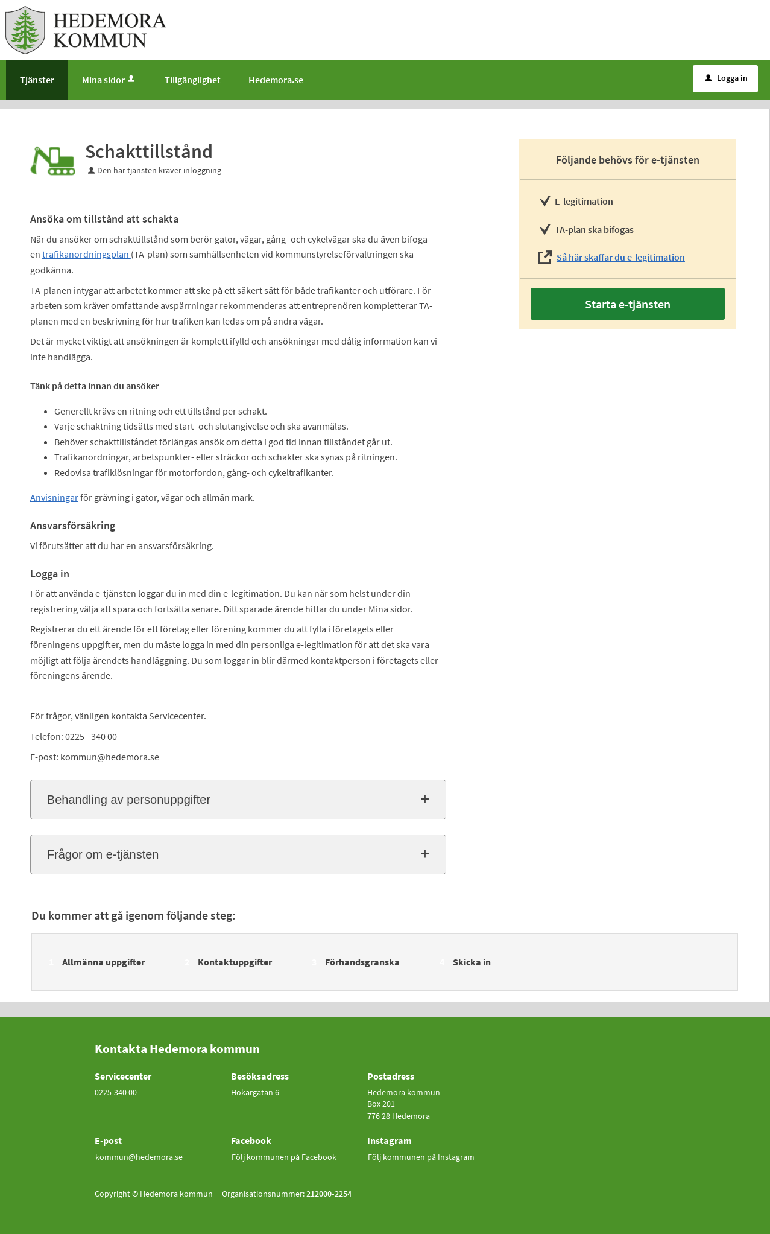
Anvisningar (54, 497)
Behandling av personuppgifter (128, 799)
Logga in (726, 77)
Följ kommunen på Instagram (421, 1156)
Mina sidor (109, 80)
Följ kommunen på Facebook (284, 1156)
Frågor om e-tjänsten (103, 854)
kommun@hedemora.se (139, 1156)
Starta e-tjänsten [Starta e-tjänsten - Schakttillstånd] (628, 303)
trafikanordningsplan (86, 254)
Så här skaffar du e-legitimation (621, 257)
